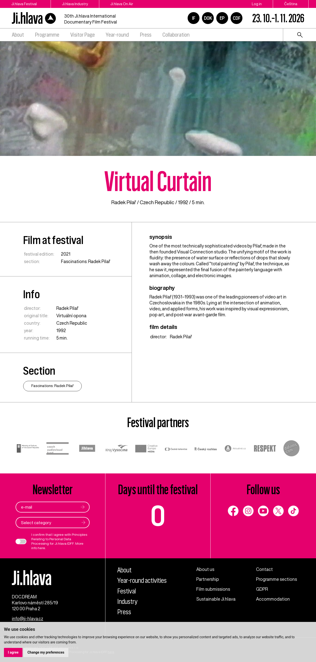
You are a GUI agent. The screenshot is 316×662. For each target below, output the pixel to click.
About (18, 35)
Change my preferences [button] (45, 652)
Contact (264, 569)
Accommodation (273, 599)
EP (222, 18)
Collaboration (176, 35)
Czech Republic (157, 202)
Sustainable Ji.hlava (216, 599)
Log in (257, 4)
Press (145, 35)
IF (193, 18)
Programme (47, 35)
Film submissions (213, 589)
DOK (208, 18)
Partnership (207, 579)
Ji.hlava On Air (121, 4)
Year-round (117, 35)
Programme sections (276, 579)
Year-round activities (142, 580)
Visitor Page (82, 35)
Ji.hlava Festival (24, 4)
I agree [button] (13, 652)
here (41, 548)
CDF (236, 18)
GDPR (262, 589)
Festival (126, 591)
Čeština (290, 4)
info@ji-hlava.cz (27, 618)
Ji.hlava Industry (75, 4)
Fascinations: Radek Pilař (85, 261)
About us (205, 569)
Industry (127, 601)
